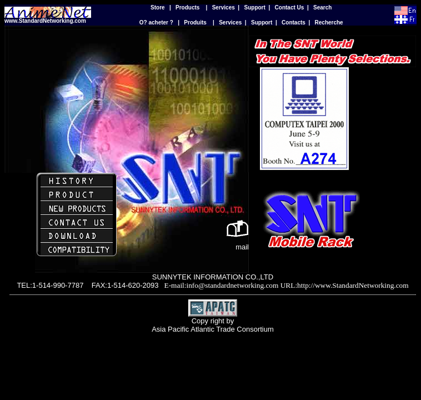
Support (254, 7)
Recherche (329, 22)
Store (158, 7)
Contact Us (289, 7)
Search (322, 7)
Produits (195, 22)
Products (187, 7)
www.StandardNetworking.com (45, 21)
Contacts (293, 22)
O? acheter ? (156, 22)
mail (242, 247)
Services (223, 7)
